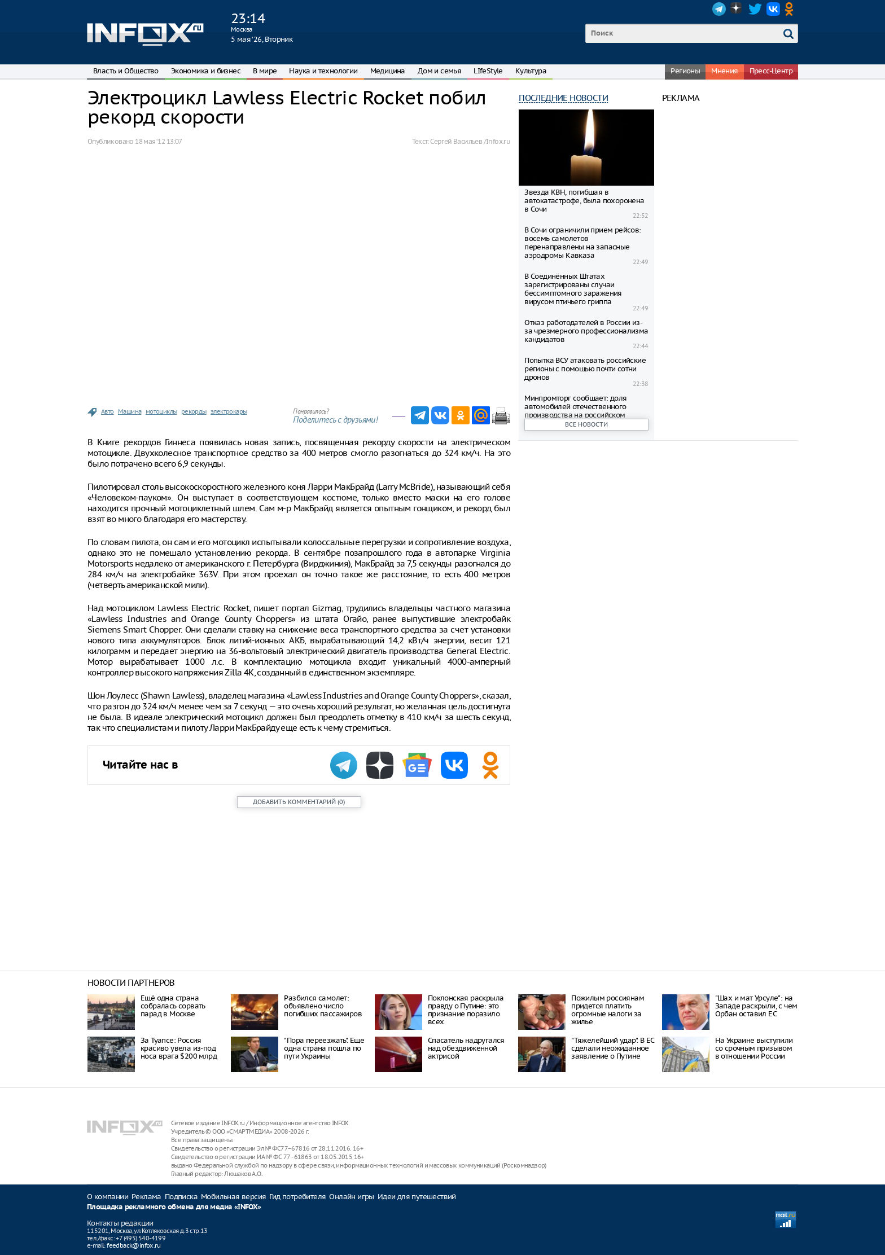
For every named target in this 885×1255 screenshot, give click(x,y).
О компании (107, 1196)
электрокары (229, 411)
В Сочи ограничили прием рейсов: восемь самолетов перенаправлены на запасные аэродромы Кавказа (582, 242)
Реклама (146, 1196)
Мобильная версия (233, 1196)
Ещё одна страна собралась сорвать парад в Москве (173, 1006)
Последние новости (563, 98)
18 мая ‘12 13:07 (158, 141)
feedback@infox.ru (133, 1245)
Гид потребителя (297, 1196)
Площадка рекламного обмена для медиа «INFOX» (174, 1207)
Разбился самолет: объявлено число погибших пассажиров (323, 1006)
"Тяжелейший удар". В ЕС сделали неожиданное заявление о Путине (612, 1048)
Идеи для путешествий (417, 1196)
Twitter (755, 9)
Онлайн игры (351, 1196)
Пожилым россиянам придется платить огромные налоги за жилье (607, 1009)
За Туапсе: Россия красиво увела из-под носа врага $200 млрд (179, 1048)
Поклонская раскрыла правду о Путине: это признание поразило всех (466, 1009)
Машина (129, 411)
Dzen (737, 9)
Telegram (719, 9)
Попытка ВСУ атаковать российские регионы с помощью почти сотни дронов (585, 369)
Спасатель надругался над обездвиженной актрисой (466, 1048)
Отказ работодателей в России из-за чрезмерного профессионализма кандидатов (586, 331)
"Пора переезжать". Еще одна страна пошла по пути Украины (324, 1048)
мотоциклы (161, 411)
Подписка (181, 1196)
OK (791, 9)
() (299, 802)
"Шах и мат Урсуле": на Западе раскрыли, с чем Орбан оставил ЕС (756, 1006)
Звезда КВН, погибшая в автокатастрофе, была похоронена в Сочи (584, 200)
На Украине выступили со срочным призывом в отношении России (754, 1048)
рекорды (194, 411)
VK (773, 9)
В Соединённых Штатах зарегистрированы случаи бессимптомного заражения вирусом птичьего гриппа (573, 288)
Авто (107, 411)
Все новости (586, 424)
